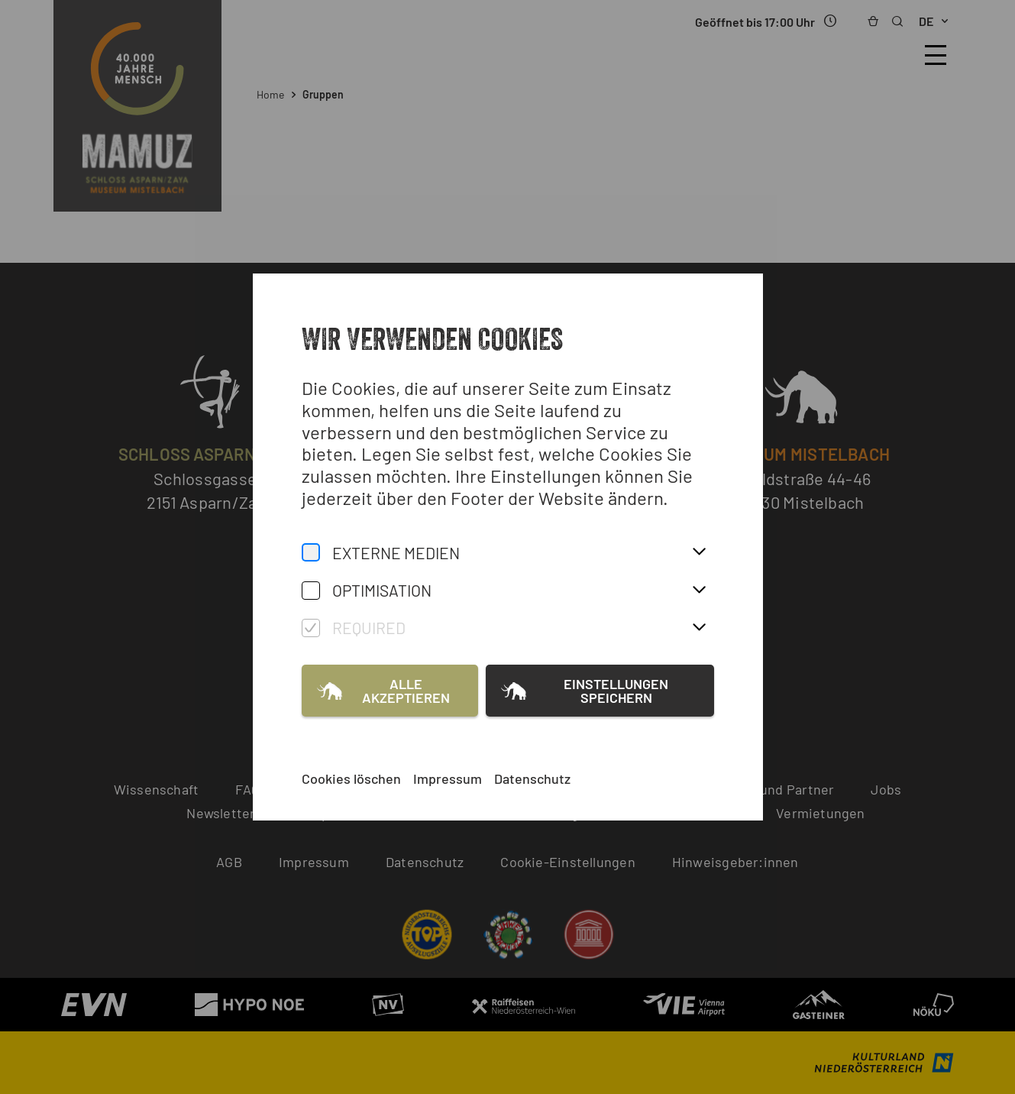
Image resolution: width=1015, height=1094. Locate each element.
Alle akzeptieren (406, 690)
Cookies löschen (351, 778)
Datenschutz (532, 778)
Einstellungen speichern (616, 690)
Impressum (447, 778)
